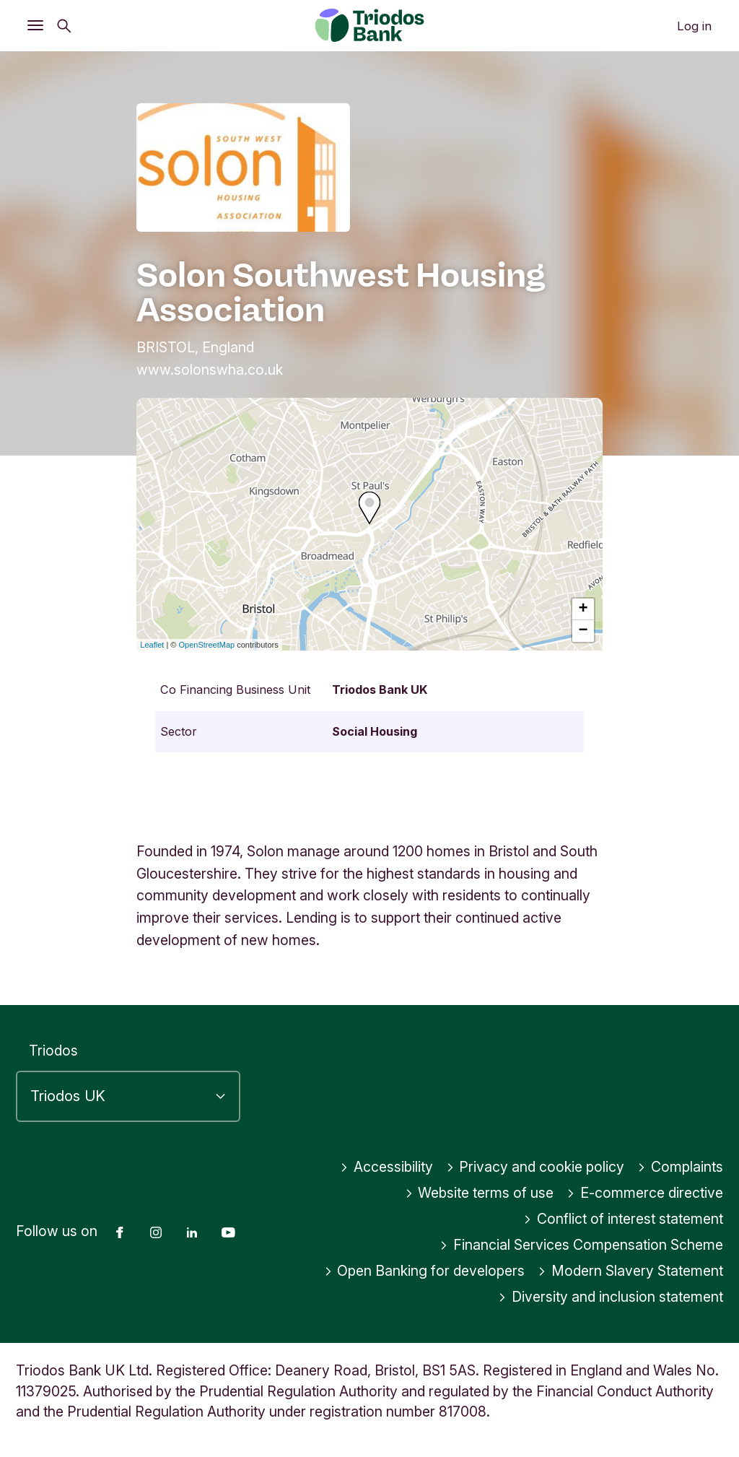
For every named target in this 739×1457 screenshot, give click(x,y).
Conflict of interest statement (623, 1218)
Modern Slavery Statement (630, 1270)
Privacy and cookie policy (535, 1166)
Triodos (53, 1050)
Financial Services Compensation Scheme (581, 1244)
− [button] (583, 631)
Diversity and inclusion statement (610, 1296)
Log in (694, 26)
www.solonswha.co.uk (209, 369)
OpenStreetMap (207, 644)
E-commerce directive (645, 1192)
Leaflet (152, 644)
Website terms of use (479, 1192)
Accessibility (386, 1166)
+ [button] (583, 609)
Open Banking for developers (424, 1270)
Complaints (680, 1166)
